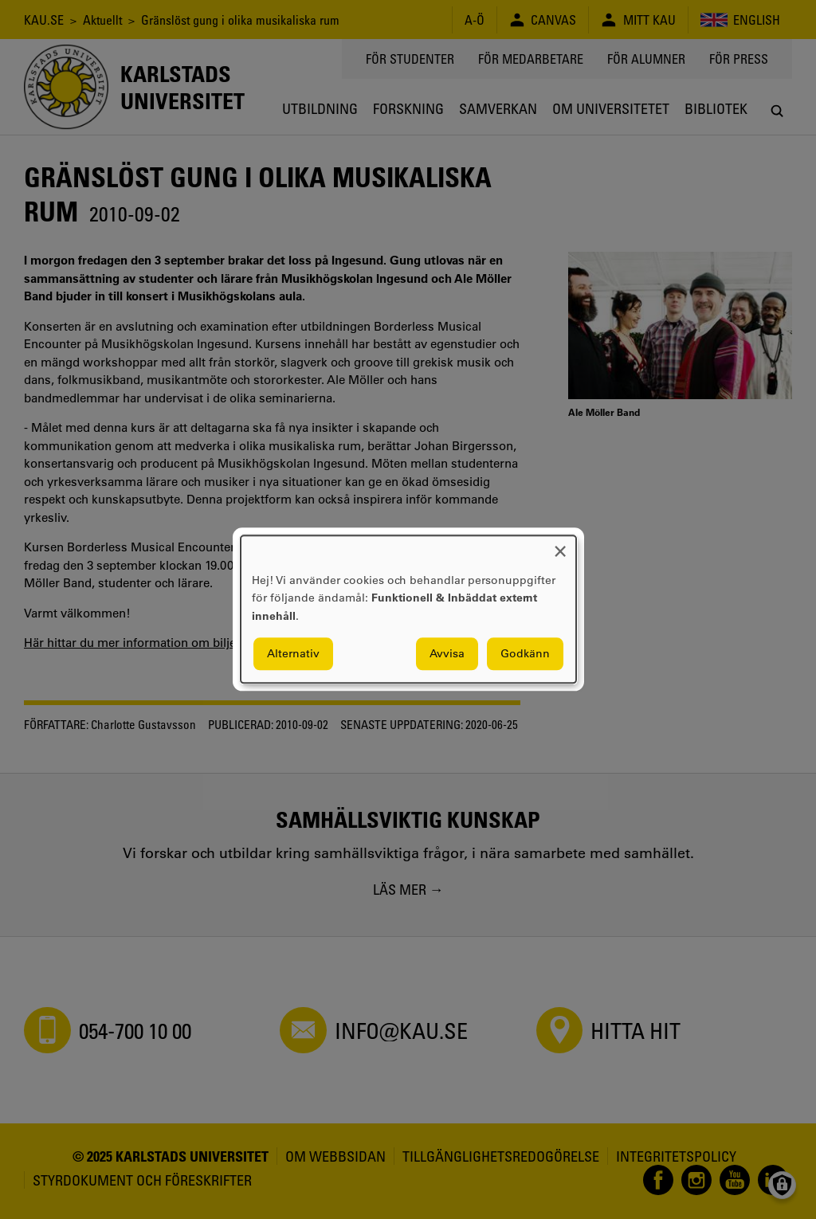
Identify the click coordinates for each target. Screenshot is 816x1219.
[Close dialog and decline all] (560, 545)
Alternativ (293, 654)
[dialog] (408, 609)
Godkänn (525, 654)
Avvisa (447, 654)
